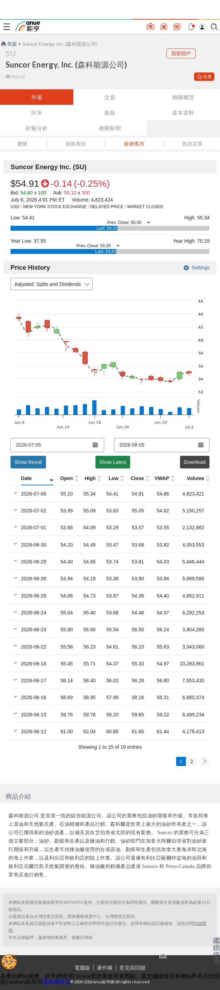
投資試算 (192, 144)
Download (195, 462)
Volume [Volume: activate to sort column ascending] (195, 478)
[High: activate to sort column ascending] (88, 478)
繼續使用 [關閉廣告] (216, 950)
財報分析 (36, 128)
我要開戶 (181, 53)
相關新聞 (110, 128)
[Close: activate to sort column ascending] (136, 478)
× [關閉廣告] (163, 954)
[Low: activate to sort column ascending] (112, 478)
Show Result (28, 462)
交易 (109, 97)
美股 (8, 44)
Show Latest (112, 462)
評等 (36, 112)
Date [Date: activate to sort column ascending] (26, 478)
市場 (36, 97)
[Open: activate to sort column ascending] (64, 478)
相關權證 (183, 97)
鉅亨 (27, 26)
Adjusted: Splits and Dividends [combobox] (52, 284)
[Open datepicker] (95, 445)
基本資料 (183, 112)
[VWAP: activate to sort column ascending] (160, 478)
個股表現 (76, 144)
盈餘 (109, 112)
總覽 (22, 144)
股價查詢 (134, 144)
